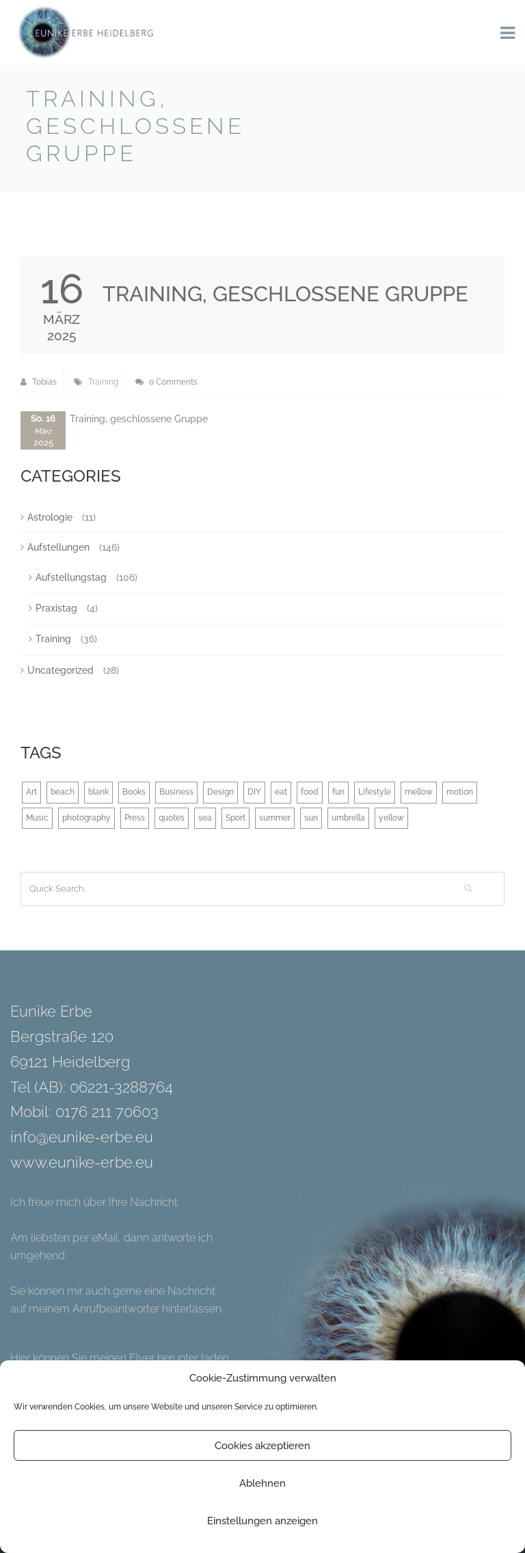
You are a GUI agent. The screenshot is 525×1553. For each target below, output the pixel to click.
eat (281, 792)
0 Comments (166, 382)
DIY (254, 792)
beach (63, 792)
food (310, 792)
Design (220, 792)
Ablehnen (262, 1483)
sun (311, 818)
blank (98, 792)
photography (86, 818)
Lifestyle (374, 792)
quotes (172, 818)
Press (134, 818)
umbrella (348, 818)
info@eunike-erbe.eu (81, 1137)
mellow (419, 792)
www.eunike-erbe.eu (81, 1162)
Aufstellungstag (71, 577)
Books (134, 792)
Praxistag (56, 608)
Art (31, 792)
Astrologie (49, 517)
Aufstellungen (58, 547)
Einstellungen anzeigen (262, 1521)
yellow (391, 818)
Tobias (39, 382)
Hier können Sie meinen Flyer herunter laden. (120, 1357)
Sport (235, 818)
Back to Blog (464, 101)
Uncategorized (60, 670)
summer (275, 818)
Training (103, 382)
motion (459, 792)
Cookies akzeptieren (262, 1446)
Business (176, 792)
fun (338, 792)
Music (37, 818)
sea (205, 818)
